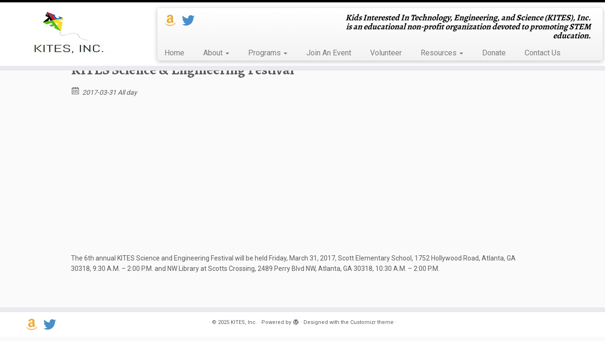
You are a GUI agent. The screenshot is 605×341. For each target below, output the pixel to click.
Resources (442, 52)
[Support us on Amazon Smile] (173, 20)
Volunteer (386, 52)
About (216, 52)
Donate (494, 52)
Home (174, 52)
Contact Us (543, 52)
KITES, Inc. (244, 322)
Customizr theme (372, 322)
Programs (267, 52)
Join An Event (328, 52)
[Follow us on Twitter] (191, 20)
